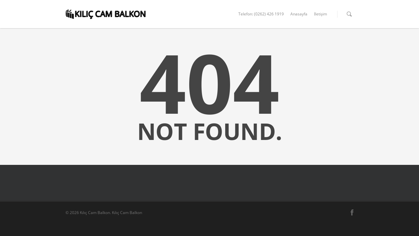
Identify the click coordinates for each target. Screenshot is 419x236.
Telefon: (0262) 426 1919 (261, 14)
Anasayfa (298, 14)
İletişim (320, 14)
